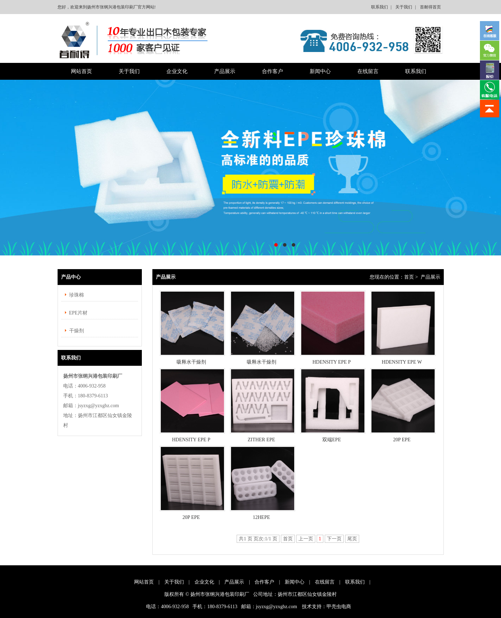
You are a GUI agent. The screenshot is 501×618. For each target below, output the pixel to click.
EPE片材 (78, 312)
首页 (409, 277)
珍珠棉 (76, 295)
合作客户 (272, 71)
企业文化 (176, 71)
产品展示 (224, 71)
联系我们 (379, 7)
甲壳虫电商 (339, 606)
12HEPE (261, 517)
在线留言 (367, 71)
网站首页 (81, 71)
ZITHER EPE (261, 439)
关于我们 (403, 7)
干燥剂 (76, 330)
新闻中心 (320, 71)
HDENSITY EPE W (402, 362)
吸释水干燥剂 (191, 362)
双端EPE (331, 439)
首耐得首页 (430, 7)
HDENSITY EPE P (331, 362)
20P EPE (402, 439)
